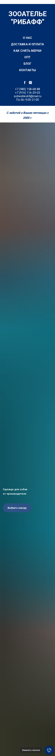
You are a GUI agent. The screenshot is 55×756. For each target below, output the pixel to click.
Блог (28, 63)
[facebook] (25, 82)
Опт (27, 57)
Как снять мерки (27, 50)
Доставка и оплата (27, 44)
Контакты (27, 70)
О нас (27, 38)
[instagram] (30, 82)
